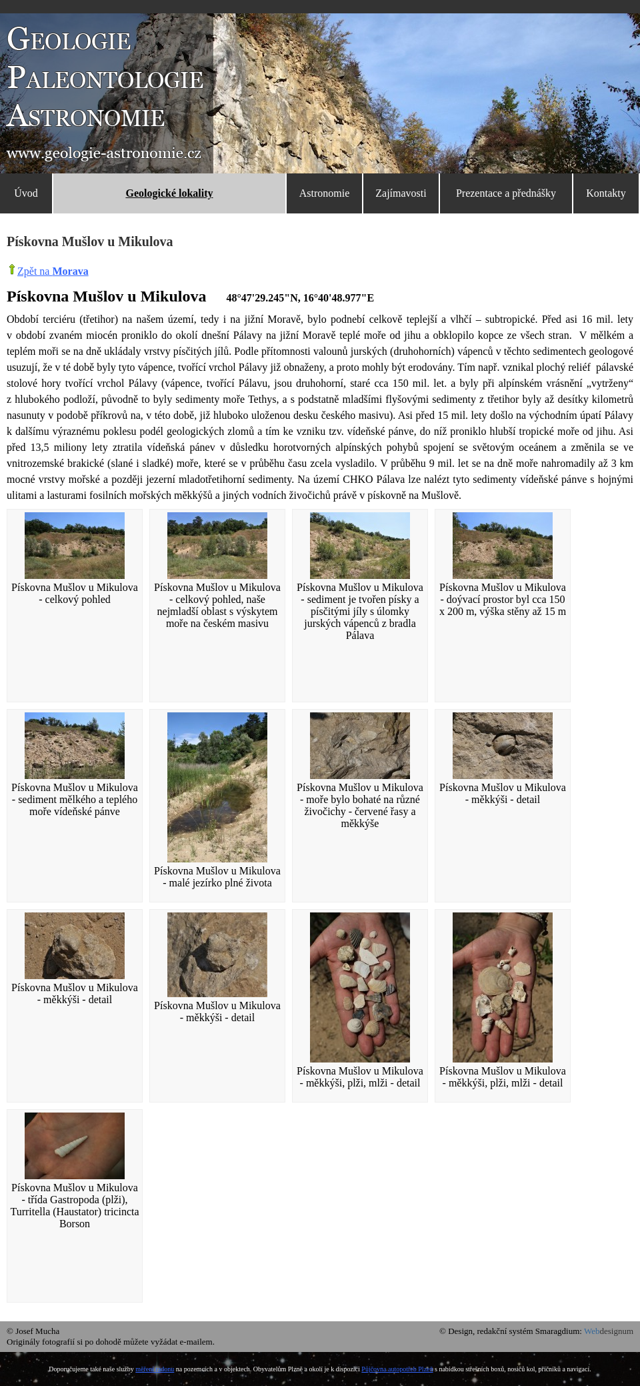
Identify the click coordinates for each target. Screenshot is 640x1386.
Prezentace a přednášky (506, 193)
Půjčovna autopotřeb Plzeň (397, 1369)
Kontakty (606, 193)
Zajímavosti (400, 193)
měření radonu (154, 1369)
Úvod (26, 193)
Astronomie (324, 193)
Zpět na (53, 271)
